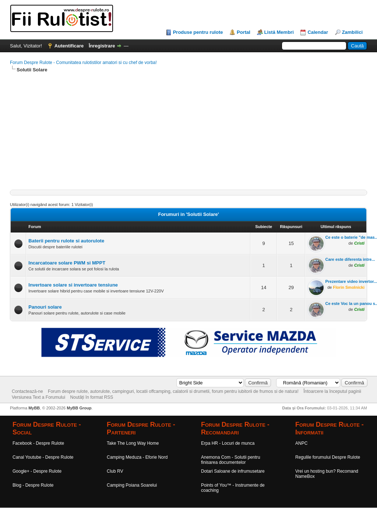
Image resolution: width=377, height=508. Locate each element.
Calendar (317, 32)
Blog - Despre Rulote (33, 485)
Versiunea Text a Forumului (38, 397)
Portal (243, 32)
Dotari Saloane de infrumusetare (233, 471)
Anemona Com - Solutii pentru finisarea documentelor (230, 460)
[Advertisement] (188, 131)
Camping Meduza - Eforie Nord (137, 457)
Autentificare (69, 46)
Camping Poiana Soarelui (132, 485)
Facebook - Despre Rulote (38, 443)
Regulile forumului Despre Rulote (327, 457)
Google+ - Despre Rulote (37, 471)
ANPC (301, 443)
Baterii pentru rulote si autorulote (66, 241)
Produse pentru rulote (198, 32)
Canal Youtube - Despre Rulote (43, 457)
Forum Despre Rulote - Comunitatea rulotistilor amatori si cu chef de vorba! (83, 62)
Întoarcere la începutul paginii (332, 391)
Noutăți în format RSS (91, 397)
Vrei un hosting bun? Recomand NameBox (326, 474)
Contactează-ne (27, 391)
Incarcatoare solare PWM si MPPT (66, 263)
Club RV (115, 471)
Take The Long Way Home (133, 443)
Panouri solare (44, 307)
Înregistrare (102, 46)
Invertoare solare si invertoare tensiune (73, 285)
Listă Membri (279, 32)
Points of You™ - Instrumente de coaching (233, 488)
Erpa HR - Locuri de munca (227, 443)
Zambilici (352, 32)
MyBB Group (79, 408)
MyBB (34, 408)
